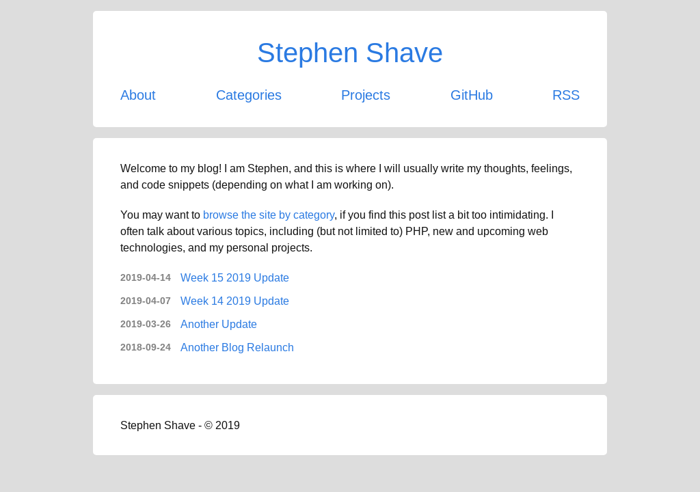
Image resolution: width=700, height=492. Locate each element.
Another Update (218, 324)
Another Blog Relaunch (237, 347)
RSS (566, 94)
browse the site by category (268, 214)
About (138, 94)
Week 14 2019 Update (234, 301)
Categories (249, 94)
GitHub (471, 94)
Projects (365, 94)
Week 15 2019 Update (234, 277)
